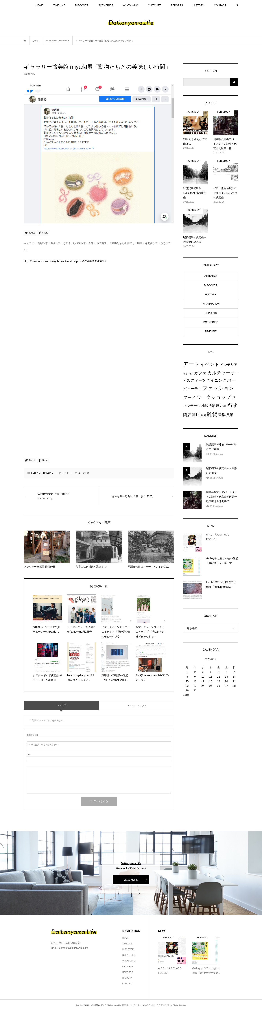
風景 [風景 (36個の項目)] (229, 415)
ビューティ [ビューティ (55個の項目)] (192, 389)
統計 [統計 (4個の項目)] (225, 406)
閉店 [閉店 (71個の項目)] (187, 415)
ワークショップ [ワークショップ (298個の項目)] (213, 397)
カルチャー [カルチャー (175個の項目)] (218, 372)
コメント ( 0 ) (61, 705)
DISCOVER (81, 5)
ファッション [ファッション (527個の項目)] (218, 388)
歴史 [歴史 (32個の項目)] (219, 406)
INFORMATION (211, 303)
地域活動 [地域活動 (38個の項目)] (208, 406)
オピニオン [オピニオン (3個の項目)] (188, 374)
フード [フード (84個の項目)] (189, 397)
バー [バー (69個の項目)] (231, 380)
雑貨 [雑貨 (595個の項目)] (212, 414)
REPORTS (177, 5)
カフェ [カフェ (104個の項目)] (200, 373)
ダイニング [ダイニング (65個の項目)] (216, 380)
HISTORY (198, 5)
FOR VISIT (36, 473)
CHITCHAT (154, 5)
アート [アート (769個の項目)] (191, 364)
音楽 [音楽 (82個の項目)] (222, 415)
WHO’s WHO (130, 5)
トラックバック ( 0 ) (136, 705)
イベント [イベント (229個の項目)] (209, 364)
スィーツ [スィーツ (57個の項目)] (198, 380)
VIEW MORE (131, 879)
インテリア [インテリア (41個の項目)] (228, 365)
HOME (39, 5)
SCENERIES (105, 5)
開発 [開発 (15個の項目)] (203, 415)
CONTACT (220, 5)
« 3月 (186, 695)
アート (65, 473)
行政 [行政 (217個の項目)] (232, 405)
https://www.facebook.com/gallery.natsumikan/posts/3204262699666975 (65, 261)
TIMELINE (59, 5)
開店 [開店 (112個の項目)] (196, 414)
